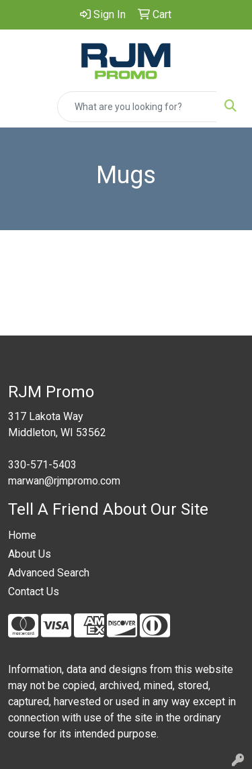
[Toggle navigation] (21, 106)
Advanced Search (48, 572)
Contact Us (33, 591)
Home (22, 535)
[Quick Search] (137, 106)
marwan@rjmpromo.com (64, 480)
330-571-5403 (42, 464)
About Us (29, 554)
